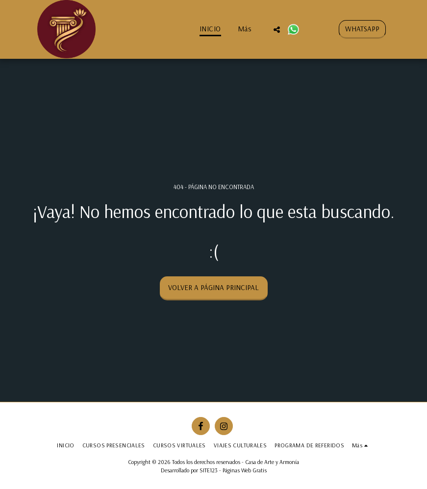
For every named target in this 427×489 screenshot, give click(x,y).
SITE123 (209, 470)
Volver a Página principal (213, 287)
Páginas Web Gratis (245, 470)
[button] (276, 29)
